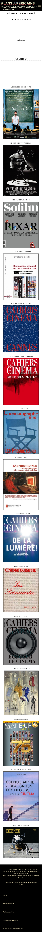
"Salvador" (21, 40)
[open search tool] (36, 6)
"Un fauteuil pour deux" (21, 19)
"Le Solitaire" (21, 59)
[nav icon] (39, 6)
